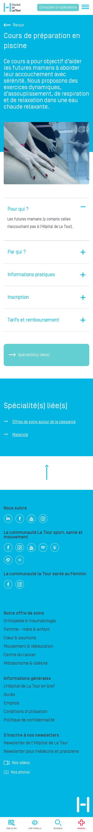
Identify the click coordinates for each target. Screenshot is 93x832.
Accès (9, 694)
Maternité (20, 435)
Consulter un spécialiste (58, 7)
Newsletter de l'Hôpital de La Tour (36, 743)
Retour (14, 25)
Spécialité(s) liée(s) (29, 355)
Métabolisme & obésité (26, 663)
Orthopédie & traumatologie (30, 621)
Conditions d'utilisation (25, 711)
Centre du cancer (20, 654)
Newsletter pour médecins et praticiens (41, 751)
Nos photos (17, 772)
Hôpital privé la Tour (12, 7)
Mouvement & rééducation (28, 646)
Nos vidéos (17, 763)
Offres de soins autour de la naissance (44, 422)
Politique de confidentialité (29, 720)
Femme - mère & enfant (27, 629)
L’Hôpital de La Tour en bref (29, 686)
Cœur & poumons (20, 637)
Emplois (11, 703)
